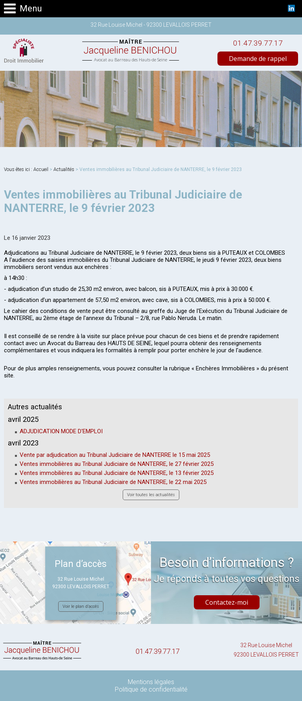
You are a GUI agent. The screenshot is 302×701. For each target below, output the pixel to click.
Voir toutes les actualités (151, 494)
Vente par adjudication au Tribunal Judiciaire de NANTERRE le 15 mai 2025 (115, 454)
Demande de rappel (258, 58)
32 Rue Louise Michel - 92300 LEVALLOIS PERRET (151, 25)
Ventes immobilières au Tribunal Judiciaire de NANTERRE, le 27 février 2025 (117, 463)
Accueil (40, 169)
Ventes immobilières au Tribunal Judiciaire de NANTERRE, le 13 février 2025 (117, 473)
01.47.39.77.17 (258, 43)
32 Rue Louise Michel (266, 650)
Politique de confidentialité (151, 689)
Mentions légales (151, 682)
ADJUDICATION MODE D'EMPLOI (61, 431)
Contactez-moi (226, 602)
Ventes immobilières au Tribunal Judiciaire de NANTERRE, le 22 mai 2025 (113, 482)
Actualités (63, 169)
